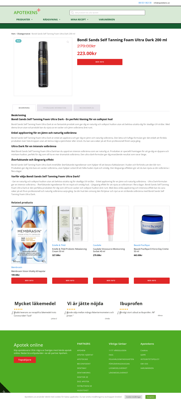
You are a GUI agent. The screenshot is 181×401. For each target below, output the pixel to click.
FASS (111, 355)
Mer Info (100, 62)
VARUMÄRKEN (147, 368)
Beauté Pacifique (142, 245)
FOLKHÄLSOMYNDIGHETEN (121, 359)
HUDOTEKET (83, 390)
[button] (68, 42)
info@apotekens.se (162, 3)
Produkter (24, 19)
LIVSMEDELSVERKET (118, 368)
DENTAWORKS (83, 373)
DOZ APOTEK (83, 381)
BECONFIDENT (84, 364)
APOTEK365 (82, 359)
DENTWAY (81, 368)
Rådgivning (52, 19)
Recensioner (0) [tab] (87, 108)
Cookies (144, 350)
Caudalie (97, 245)
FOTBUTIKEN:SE (84, 386)
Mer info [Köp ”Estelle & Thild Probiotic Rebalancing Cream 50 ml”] (70, 280)
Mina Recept (80, 19)
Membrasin (16, 267)
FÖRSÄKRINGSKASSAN (119, 364)
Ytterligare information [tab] (54, 108)
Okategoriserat (23, 33)
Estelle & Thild (58, 245)
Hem (13, 33)
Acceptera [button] (150, 397)
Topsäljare (24, 359)
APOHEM (81, 350)
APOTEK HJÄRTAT (85, 355)
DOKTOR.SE (82, 377)
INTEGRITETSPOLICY (150, 359)
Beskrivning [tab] (24, 108)
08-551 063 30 (145, 2)
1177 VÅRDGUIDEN (117, 350)
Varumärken (107, 19)
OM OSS (144, 364)
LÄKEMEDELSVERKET (118, 373)
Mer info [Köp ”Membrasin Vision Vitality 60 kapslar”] (29, 280)
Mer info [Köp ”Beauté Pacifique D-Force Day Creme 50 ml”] (152, 280)
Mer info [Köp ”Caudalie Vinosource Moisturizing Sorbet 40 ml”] (111, 280)
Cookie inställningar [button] (133, 397)
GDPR (143, 355)
